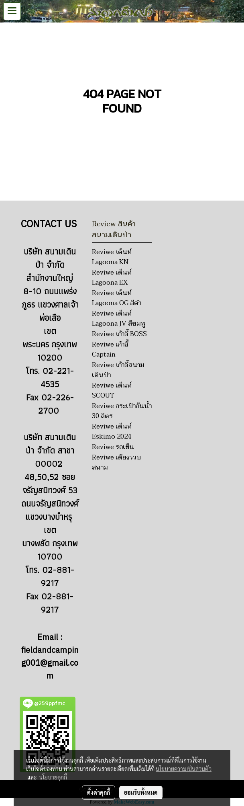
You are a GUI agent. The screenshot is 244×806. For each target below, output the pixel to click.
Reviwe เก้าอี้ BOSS (119, 334)
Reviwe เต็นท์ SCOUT (112, 390)
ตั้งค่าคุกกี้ (98, 792)
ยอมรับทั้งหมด (141, 792)
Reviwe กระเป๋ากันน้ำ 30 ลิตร (122, 411)
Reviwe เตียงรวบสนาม (116, 462)
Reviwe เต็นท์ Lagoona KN (112, 257)
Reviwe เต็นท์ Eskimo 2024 (112, 431)
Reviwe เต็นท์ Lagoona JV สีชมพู (118, 318)
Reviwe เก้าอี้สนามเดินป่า (118, 370)
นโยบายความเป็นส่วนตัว (183, 768)
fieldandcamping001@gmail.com (50, 663)
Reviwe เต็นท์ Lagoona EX (112, 277)
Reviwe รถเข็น (113, 447)
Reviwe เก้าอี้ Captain (110, 349)
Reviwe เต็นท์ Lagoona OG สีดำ (116, 298)
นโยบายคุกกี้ (53, 777)
